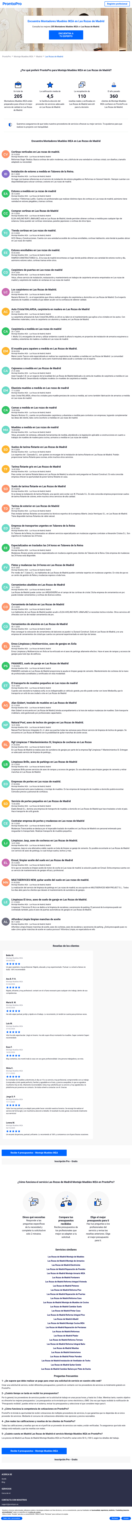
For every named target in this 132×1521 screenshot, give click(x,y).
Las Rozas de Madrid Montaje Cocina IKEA (66, 1323)
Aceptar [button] (126, 1518)
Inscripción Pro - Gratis (66, 1161)
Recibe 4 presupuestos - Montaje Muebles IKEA (34, 1152)
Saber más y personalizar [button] (11, 1518)
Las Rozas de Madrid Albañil (66, 1319)
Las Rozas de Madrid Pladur (66, 1336)
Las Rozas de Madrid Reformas (66, 1331)
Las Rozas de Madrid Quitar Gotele (66, 1365)
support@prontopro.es (10, 1504)
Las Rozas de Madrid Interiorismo (66, 1352)
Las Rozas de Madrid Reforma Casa (66, 1298)
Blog (3, 1482)
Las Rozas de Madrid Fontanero (66, 1277)
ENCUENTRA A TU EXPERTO (66, 35)
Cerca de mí (6, 1493)
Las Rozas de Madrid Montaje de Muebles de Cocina (66, 1302)
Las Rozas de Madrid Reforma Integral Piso (66, 1315)
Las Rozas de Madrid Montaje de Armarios (66, 1261)
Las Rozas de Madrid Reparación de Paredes (66, 1269)
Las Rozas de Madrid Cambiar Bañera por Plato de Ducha (66, 1369)
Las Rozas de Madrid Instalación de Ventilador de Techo (66, 1361)
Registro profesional (117, 3)
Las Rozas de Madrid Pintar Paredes (66, 1356)
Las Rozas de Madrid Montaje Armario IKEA (66, 1273)
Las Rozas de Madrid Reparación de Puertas (66, 1294)
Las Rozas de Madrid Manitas (66, 1348)
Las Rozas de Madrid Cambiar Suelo (66, 1307)
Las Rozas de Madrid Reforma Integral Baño (66, 1344)
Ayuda (4, 1479)
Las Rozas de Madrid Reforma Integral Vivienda (66, 1282)
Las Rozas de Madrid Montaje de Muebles (66, 1257)
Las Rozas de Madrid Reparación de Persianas (66, 1327)
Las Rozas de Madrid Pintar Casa (66, 1311)
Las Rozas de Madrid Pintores (66, 1286)
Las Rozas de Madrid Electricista (66, 1265)
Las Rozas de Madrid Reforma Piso (66, 1290)
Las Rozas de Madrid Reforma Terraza (66, 1340)
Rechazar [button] (115, 1518)
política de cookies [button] (34, 1512)
